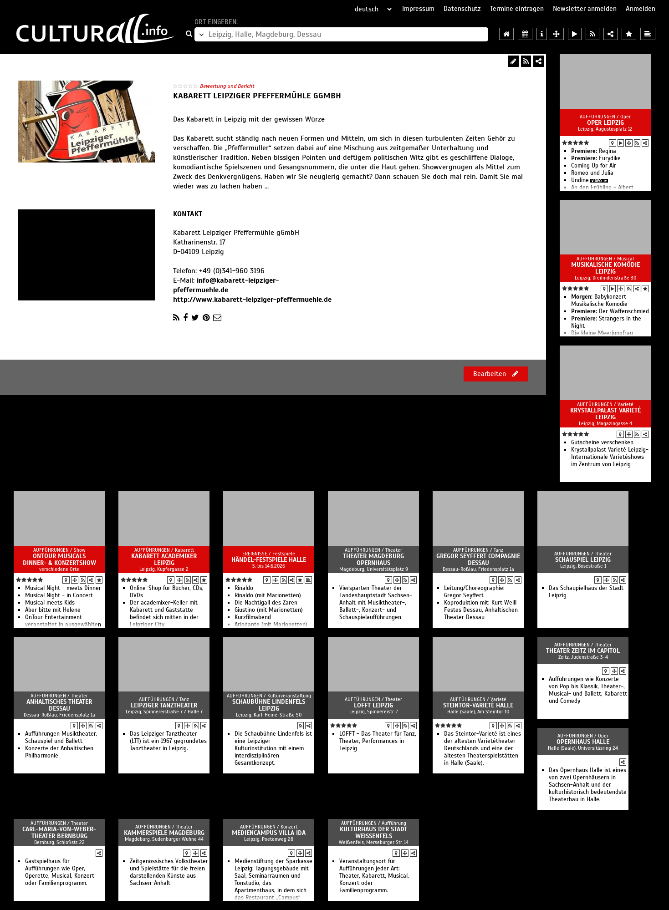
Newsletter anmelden (585, 9)
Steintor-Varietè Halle (478, 705)
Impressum (418, 9)
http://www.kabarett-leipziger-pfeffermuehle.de (252, 299)
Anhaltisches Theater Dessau (59, 705)
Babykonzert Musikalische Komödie (599, 300)
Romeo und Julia (592, 173)
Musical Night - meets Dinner (63, 588)
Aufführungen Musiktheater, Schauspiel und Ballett (61, 737)
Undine (580, 180)
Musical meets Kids (50, 602)
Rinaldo (244, 588)
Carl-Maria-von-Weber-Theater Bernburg (59, 832)
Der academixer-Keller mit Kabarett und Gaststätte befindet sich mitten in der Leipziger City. (164, 613)
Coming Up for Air (593, 165)
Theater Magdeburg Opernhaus (373, 559)
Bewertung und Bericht (227, 86)
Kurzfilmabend (253, 617)
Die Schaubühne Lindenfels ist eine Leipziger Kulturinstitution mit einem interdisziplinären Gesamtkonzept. (273, 748)
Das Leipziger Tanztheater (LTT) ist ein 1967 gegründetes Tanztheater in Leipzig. (168, 741)
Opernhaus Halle (583, 741)
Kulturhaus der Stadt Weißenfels (373, 832)
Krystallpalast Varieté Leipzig (605, 414)
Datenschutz (462, 9)
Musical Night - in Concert (59, 595)
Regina (593, 151)
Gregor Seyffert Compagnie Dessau (478, 559)
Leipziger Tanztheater (164, 705)
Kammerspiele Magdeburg (164, 832)
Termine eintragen (517, 9)
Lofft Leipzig (373, 705)
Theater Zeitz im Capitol (583, 650)
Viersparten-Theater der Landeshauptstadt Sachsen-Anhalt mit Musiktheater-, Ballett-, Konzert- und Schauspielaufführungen (375, 603)
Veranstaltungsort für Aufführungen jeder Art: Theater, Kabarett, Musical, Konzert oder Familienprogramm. (374, 876)
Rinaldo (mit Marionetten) (268, 595)
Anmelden (640, 9)
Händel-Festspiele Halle (268, 559)
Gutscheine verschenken (602, 442)
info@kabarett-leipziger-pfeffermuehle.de (226, 285)
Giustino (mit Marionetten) (269, 610)
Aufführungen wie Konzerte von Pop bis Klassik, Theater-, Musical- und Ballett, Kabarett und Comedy (588, 690)
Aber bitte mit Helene (53, 610)
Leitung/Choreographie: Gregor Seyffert (474, 592)
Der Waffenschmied (610, 311)
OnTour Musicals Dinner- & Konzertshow (59, 559)
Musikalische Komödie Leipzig (605, 268)
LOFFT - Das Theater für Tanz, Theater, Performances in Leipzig (377, 741)
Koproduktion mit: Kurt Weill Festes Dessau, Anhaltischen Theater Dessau (481, 610)
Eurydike (596, 158)
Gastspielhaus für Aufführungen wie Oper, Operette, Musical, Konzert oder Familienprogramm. (59, 872)
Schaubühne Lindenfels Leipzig (268, 705)
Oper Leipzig (605, 122)
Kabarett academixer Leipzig (164, 559)
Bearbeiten (495, 374)
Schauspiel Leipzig (583, 559)
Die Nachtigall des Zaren (266, 602)
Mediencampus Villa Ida (269, 832)
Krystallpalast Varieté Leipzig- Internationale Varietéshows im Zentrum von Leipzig (610, 457)
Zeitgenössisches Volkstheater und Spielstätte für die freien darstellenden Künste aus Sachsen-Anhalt (169, 872)
